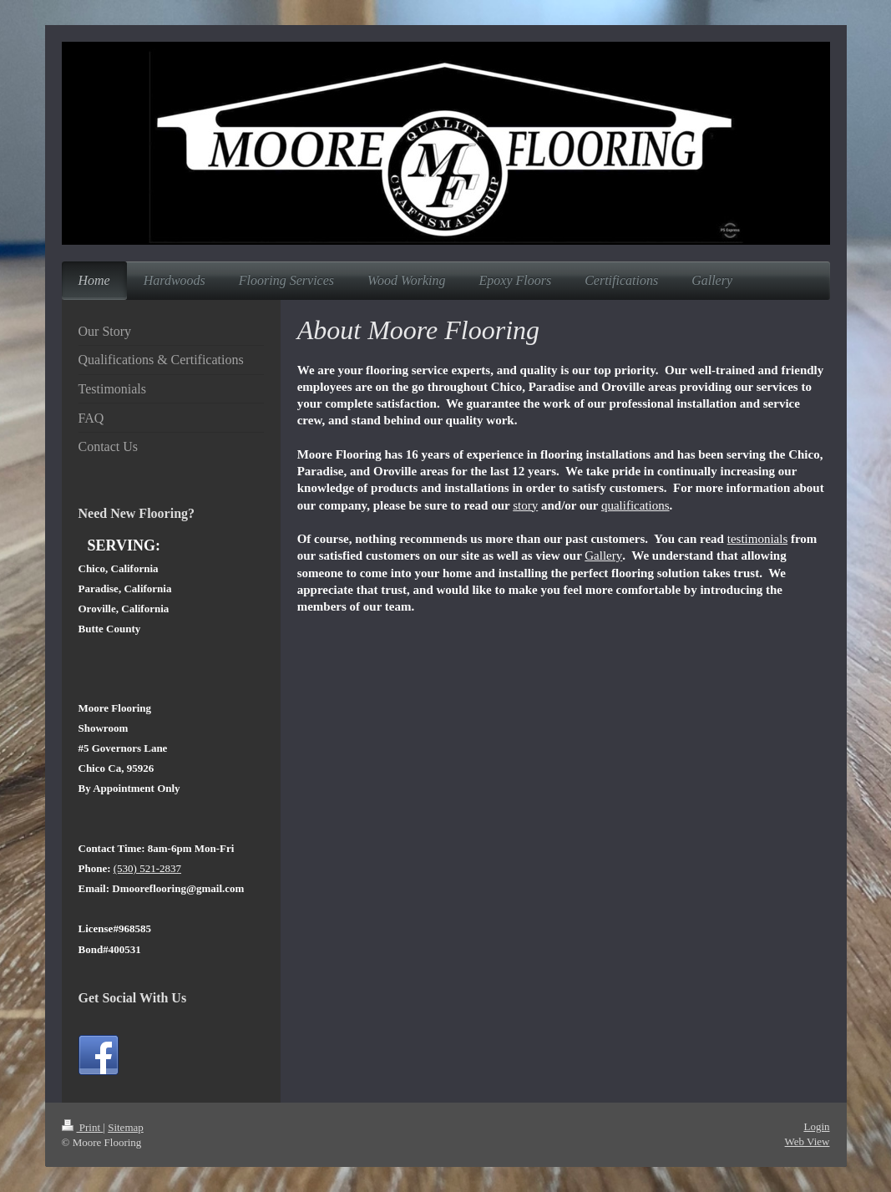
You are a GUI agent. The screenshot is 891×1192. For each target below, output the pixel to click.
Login (816, 1126)
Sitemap (126, 1127)
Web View (807, 1141)
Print (83, 1127)
